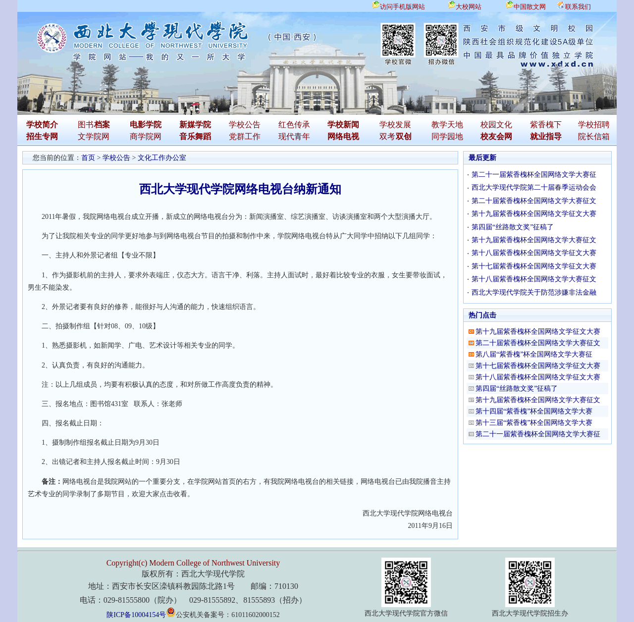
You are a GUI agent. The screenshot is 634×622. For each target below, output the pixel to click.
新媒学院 (195, 124)
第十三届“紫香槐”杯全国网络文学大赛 (534, 422)
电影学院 (145, 124)
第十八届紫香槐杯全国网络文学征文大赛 (534, 253)
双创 (404, 136)
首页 (88, 157)
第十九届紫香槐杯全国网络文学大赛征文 (534, 240)
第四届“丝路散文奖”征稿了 (513, 227)
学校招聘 (594, 124)
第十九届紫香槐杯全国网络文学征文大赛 (534, 213)
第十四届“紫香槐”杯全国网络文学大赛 (534, 411)
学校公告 (245, 124)
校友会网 (496, 136)
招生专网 (42, 136)
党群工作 (245, 136)
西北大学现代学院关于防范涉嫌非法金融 (534, 292)
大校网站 (468, 6)
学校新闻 (343, 124)
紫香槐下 (546, 124)
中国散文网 (530, 6)
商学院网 (145, 136)
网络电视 (343, 136)
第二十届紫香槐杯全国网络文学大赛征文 (534, 201)
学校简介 (42, 124)
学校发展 (395, 124)
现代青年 (294, 136)
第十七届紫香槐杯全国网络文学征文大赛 (534, 266)
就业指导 (546, 136)
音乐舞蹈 (195, 136)
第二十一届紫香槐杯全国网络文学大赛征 (534, 174)
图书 (86, 124)
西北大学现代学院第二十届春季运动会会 (534, 187)
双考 (387, 136)
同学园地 (447, 136)
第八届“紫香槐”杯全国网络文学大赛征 (534, 354)
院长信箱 (594, 136)
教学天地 (447, 124)
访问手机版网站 (402, 6)
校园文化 (496, 124)
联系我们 (578, 6)
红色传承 (294, 124)
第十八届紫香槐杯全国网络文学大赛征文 (534, 279)
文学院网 (93, 136)
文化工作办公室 (162, 157)
